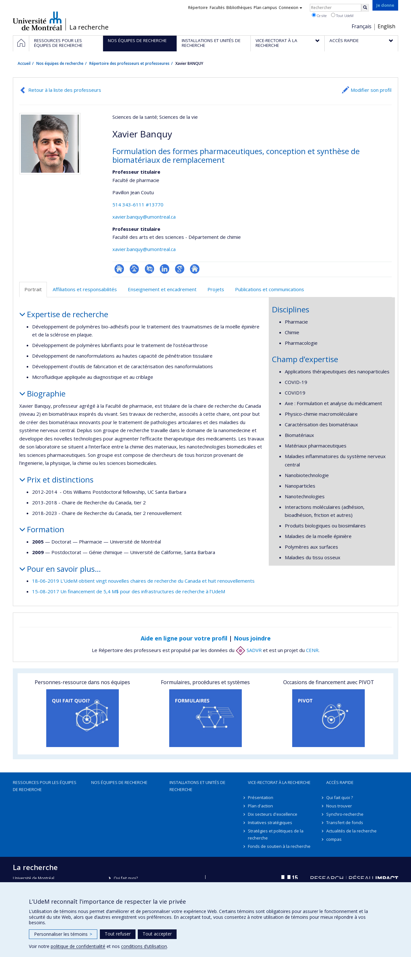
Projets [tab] (215, 289)
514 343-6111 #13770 (137, 204)
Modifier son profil (371, 90)
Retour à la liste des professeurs (64, 90)
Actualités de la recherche (351, 831)
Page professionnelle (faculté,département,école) (134, 269)
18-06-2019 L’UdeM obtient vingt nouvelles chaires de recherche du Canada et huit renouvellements (143, 581)
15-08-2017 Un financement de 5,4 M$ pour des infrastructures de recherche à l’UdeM (128, 591)
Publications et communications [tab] (269, 289)
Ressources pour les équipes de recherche (44, 785)
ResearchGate (119, 269)
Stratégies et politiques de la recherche (275, 834)
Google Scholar (180, 269)
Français (362, 26)
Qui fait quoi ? (339, 797)
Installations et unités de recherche (197, 785)
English (386, 26)
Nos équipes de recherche (59, 63)
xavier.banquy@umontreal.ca (144, 216)
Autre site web (195, 269)
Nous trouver (339, 806)
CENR (312, 650)
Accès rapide (340, 782)
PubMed (149, 269)
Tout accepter (157, 934)
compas (334, 839)
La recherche (89, 27)
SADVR (249, 650)
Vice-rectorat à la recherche (279, 782)
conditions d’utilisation (144, 946)
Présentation (260, 797)
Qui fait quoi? (126, 878)
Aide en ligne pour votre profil (184, 638)
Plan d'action (260, 806)
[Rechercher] (365, 8)
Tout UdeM (342, 15)
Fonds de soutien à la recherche (279, 846)
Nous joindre (252, 638)
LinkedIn (165, 269)
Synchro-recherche (344, 814)
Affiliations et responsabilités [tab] (85, 289)
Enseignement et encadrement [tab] (162, 289)
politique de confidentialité (78, 946)
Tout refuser (118, 934)
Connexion (290, 7)
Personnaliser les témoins (63, 934)
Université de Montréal (37, 20)
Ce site (319, 15)
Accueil (24, 63)
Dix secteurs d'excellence (272, 814)
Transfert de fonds (344, 822)
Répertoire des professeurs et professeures (129, 63)
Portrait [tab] (33, 289)
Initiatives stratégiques (270, 822)
